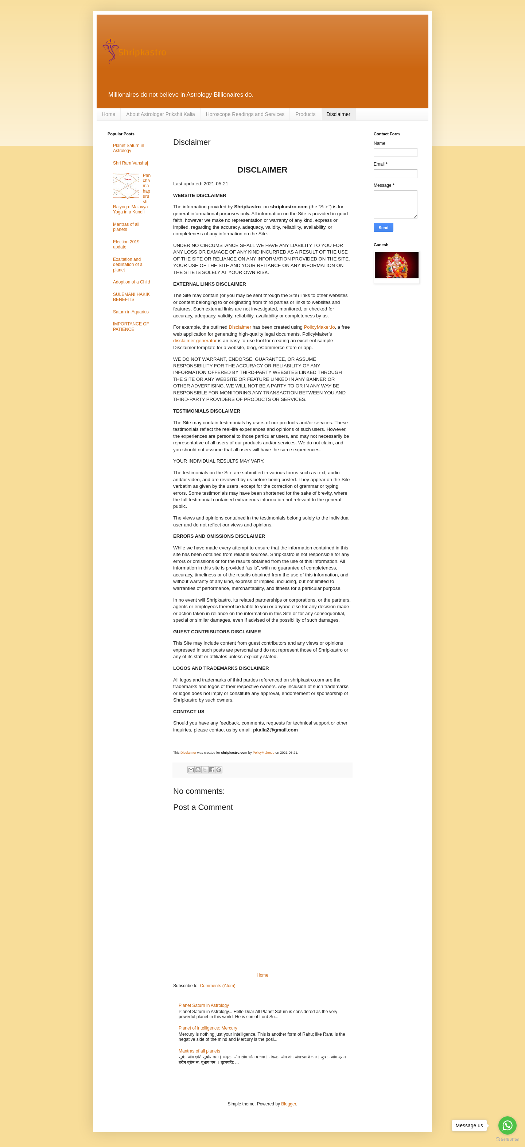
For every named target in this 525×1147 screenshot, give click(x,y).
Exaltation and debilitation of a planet (128, 265)
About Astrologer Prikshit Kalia (160, 114)
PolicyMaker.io (319, 327)
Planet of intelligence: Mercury (208, 1028)
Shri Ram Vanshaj (130, 163)
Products (305, 114)
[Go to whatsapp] (507, 1125)
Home (108, 114)
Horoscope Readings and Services (245, 114)
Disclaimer (338, 114)
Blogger (288, 1104)
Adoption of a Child (131, 282)
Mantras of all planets (199, 1051)
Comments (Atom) (217, 985)
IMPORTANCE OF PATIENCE (131, 326)
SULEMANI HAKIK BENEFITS (131, 297)
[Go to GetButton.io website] (507, 1139)
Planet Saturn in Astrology (204, 1005)
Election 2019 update (126, 244)
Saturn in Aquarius (131, 311)
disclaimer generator (195, 340)
